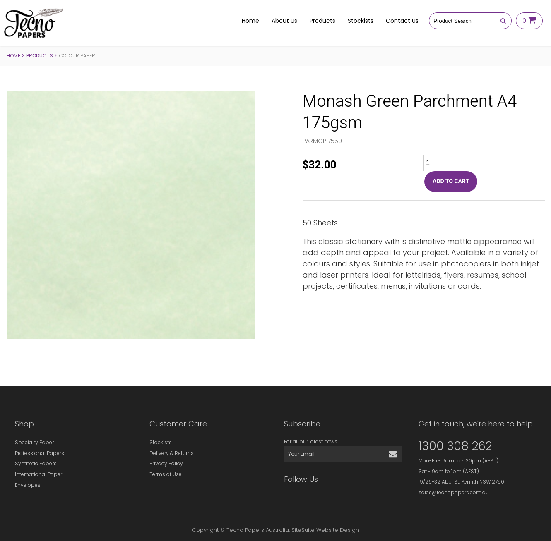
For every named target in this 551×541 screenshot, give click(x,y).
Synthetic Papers (36, 463)
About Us (284, 21)
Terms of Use (165, 474)
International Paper (38, 474)
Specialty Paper (34, 442)
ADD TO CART (451, 181)
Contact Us (402, 21)
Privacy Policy (166, 463)
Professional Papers (39, 453)
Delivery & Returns (171, 453)
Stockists (360, 21)
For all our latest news (310, 441)
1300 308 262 (455, 446)
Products (322, 21)
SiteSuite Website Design (325, 530)
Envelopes (28, 484)
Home (250, 21)
